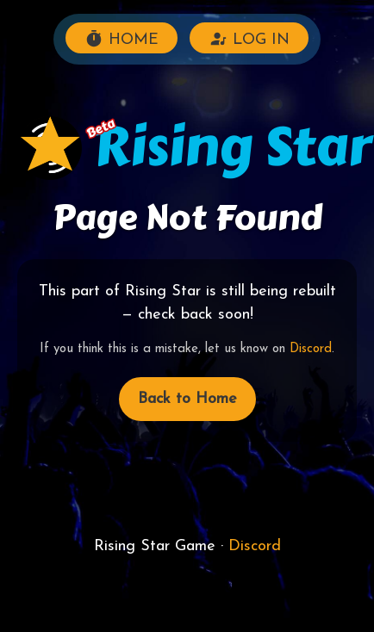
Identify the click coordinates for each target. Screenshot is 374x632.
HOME (121, 38)
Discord (311, 349)
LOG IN (249, 38)
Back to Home (187, 399)
